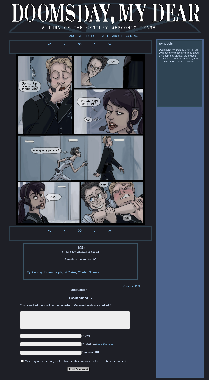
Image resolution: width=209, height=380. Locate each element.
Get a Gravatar (104, 344)
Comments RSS (131, 286)
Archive (75, 36)
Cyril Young (34, 272)
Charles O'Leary (88, 272)
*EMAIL (97, 344)
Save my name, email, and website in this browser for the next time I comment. (76, 361)
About (117, 36)
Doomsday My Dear (104, 17)
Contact (133, 36)
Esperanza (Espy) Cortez (59, 272)
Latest (91, 36)
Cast (104, 36)
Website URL (91, 352)
